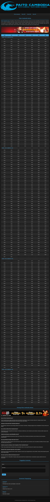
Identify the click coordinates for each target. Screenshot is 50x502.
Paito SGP (29, 14)
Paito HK (34, 14)
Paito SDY (23, 14)
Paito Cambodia (17, 14)
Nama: (3, 464)
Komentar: (4, 467)
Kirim (4, 475)
